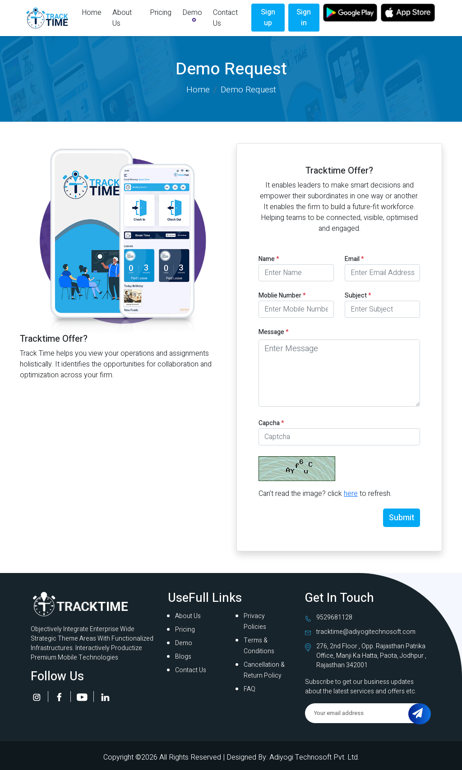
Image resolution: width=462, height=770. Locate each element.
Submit (401, 518)
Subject (358, 295)
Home (92, 12)
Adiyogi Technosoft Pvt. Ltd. (314, 757)
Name (269, 259)
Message (274, 332)
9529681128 (334, 617)
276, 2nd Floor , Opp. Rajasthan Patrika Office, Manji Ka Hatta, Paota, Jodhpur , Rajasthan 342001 (371, 656)
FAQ (249, 689)
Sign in (303, 17)
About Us (122, 18)
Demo (192, 12)
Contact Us (225, 18)
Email (354, 259)
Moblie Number (282, 295)
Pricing (160, 12)
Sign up (268, 17)
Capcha (271, 423)
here (351, 493)
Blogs (183, 656)
